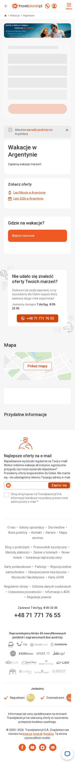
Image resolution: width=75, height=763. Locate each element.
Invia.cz (27, 733)
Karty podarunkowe (18, 567)
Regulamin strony (16, 586)
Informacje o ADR (57, 592)
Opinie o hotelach (45, 552)
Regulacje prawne (39, 597)
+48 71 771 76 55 (37, 615)
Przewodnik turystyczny (50, 547)
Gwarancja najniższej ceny (44, 557)
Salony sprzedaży (32, 527)
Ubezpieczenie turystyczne (47, 572)
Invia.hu (49, 733)
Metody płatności (17, 552)
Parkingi (41, 567)
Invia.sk (37, 733)
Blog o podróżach (17, 547)
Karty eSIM (56, 577)
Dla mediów (56, 527)
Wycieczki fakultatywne (28, 577)
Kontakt (37, 532)
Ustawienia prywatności (25, 592)
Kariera (51, 532)
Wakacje (15, 15)
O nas (11, 527)
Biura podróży (18, 532)
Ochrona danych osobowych (51, 586)
